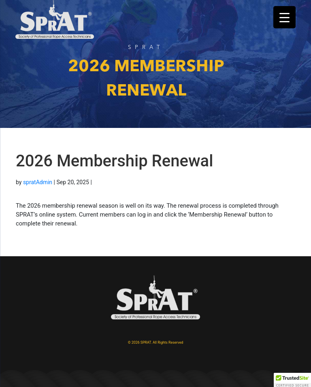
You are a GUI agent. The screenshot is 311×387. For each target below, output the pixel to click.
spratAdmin (37, 182)
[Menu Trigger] (284, 17)
